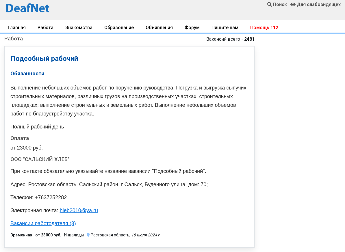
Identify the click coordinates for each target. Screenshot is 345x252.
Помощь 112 (264, 27)
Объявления (159, 27)
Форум (192, 27)
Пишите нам (225, 27)
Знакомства (78, 27)
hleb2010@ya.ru (79, 210)
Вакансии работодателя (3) (43, 223)
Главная (17, 27)
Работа (45, 27)
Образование (119, 27)
